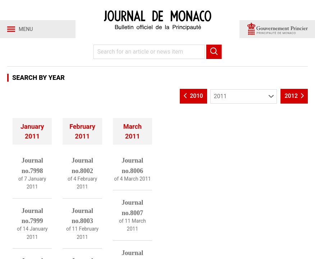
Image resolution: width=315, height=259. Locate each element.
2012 (294, 96)
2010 (193, 96)
